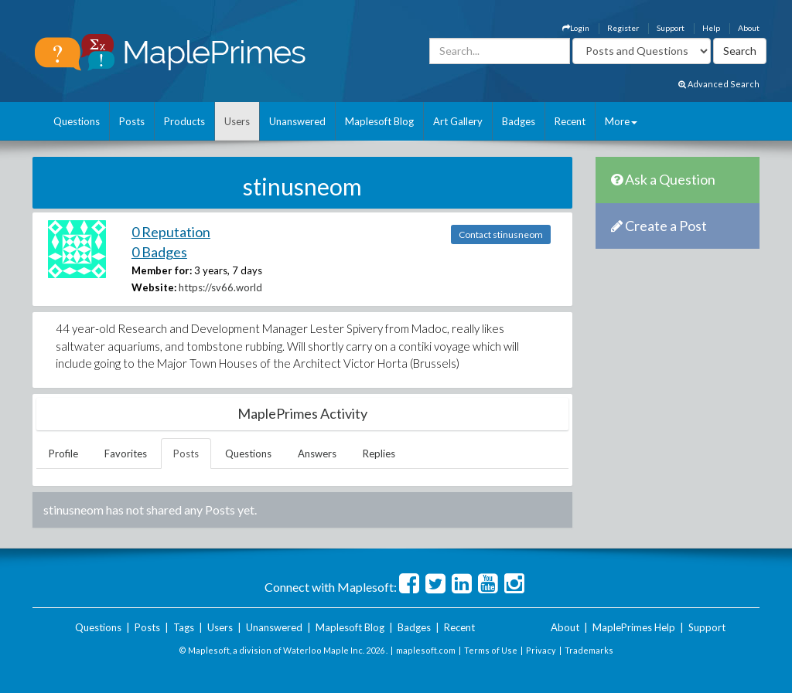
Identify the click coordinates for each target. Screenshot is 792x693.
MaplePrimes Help (633, 627)
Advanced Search (719, 84)
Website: (153, 287)
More (621, 121)
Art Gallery (458, 121)
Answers (317, 453)
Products (184, 121)
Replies (379, 453)
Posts (132, 121)
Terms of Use (490, 650)
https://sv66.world (220, 287)
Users (237, 121)
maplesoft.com (426, 650)
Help (711, 27)
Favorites (125, 453)
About (749, 27)
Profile (63, 453)
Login (575, 27)
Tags (183, 627)
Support (670, 27)
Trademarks (589, 650)
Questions (76, 121)
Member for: (161, 270)
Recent (570, 121)
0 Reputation (170, 231)
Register (623, 27)
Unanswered (297, 121)
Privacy (541, 650)
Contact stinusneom (501, 234)
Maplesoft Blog (379, 121)
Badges (518, 121)
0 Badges (159, 251)
